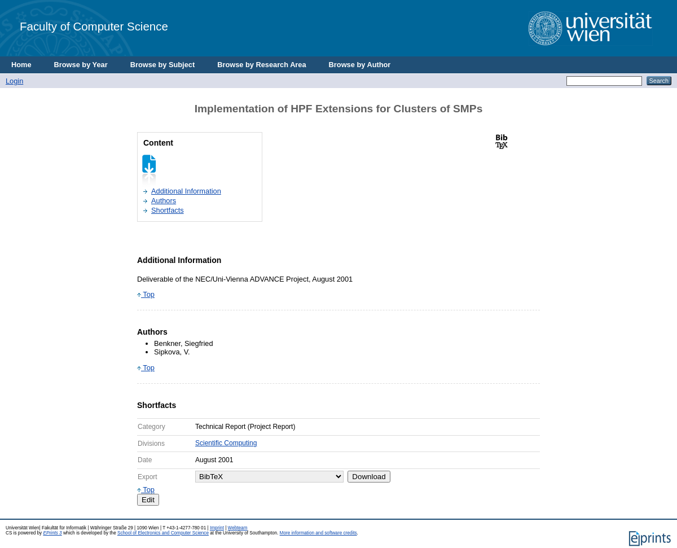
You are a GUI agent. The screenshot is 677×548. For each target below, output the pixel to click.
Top (146, 294)
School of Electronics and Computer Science (163, 533)
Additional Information (186, 191)
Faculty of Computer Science (94, 26)
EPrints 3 (52, 533)
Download (368, 476)
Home (21, 64)
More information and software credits (318, 533)
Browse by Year (81, 64)
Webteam (238, 528)
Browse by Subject (162, 64)
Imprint (217, 528)
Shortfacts (167, 210)
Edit (148, 500)
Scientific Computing (226, 443)
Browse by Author (360, 64)
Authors (163, 200)
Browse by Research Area (261, 64)
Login (14, 81)
